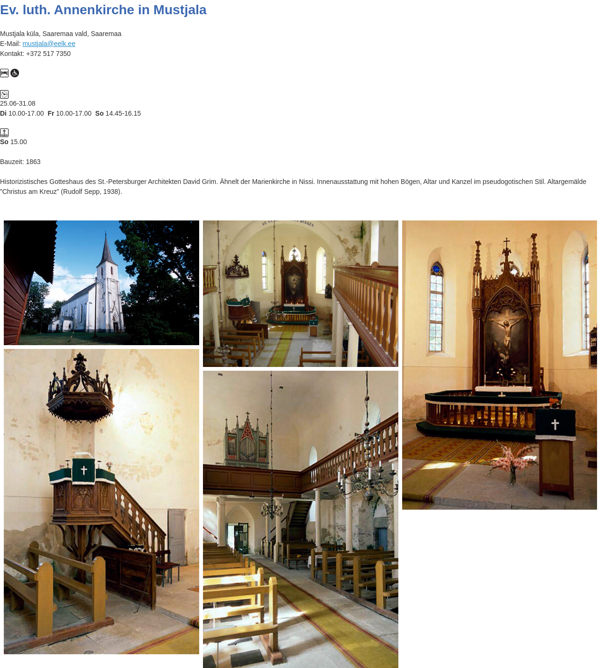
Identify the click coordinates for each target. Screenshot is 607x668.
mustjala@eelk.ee (48, 43)
